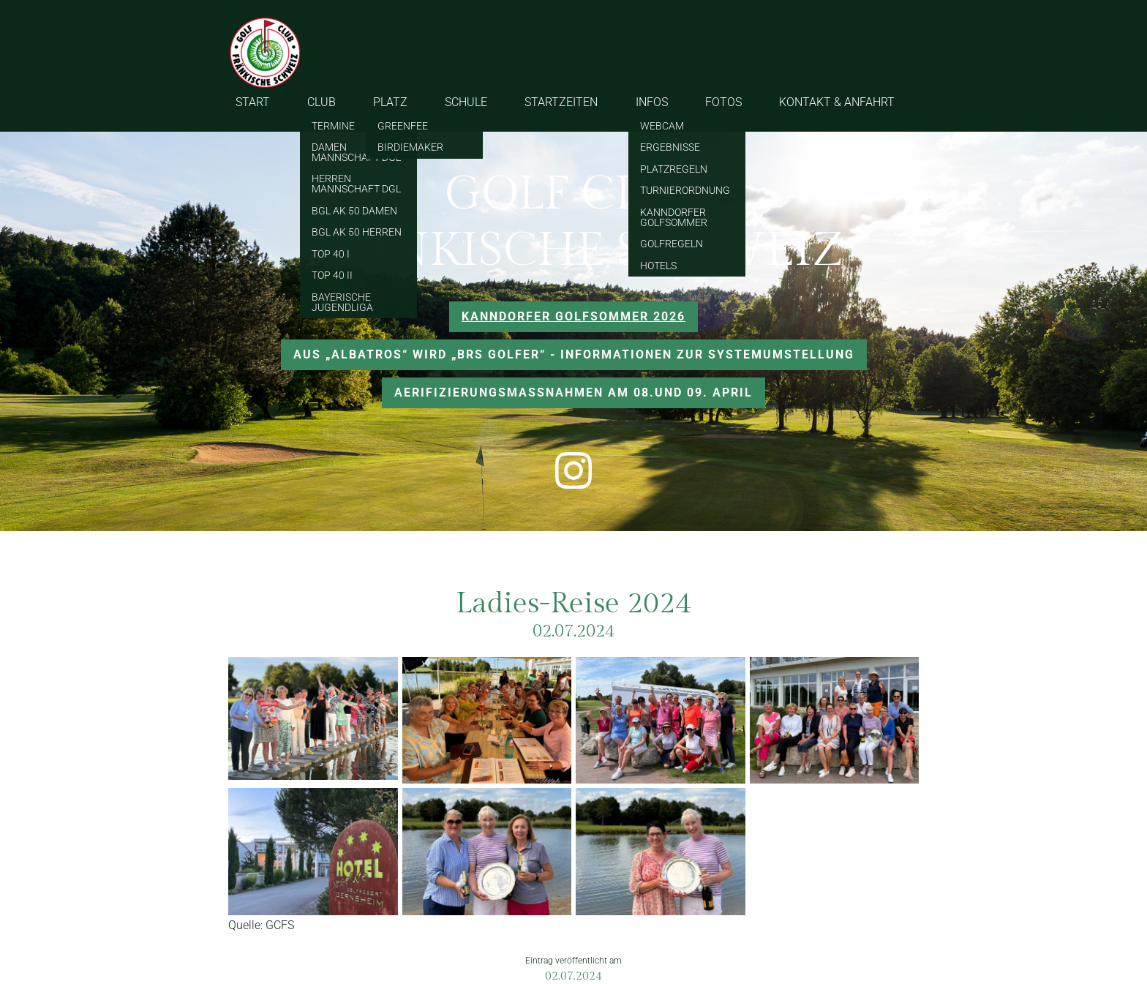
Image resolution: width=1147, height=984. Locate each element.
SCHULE (466, 102)
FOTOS (723, 102)
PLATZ (390, 102)
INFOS (652, 102)
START (253, 102)
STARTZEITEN (561, 102)
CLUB (321, 102)
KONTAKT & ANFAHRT (837, 102)
